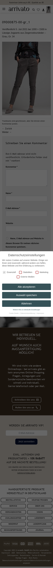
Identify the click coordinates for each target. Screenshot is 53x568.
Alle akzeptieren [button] (26, 284)
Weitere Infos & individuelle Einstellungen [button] (26, 307)
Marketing (42, 269)
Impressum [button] (40, 311)
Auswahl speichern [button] (26, 292)
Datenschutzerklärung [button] (27, 311)
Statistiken (25, 269)
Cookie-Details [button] (14, 311)
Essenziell (9, 269)
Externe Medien (25, 274)
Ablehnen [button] (26, 300)
